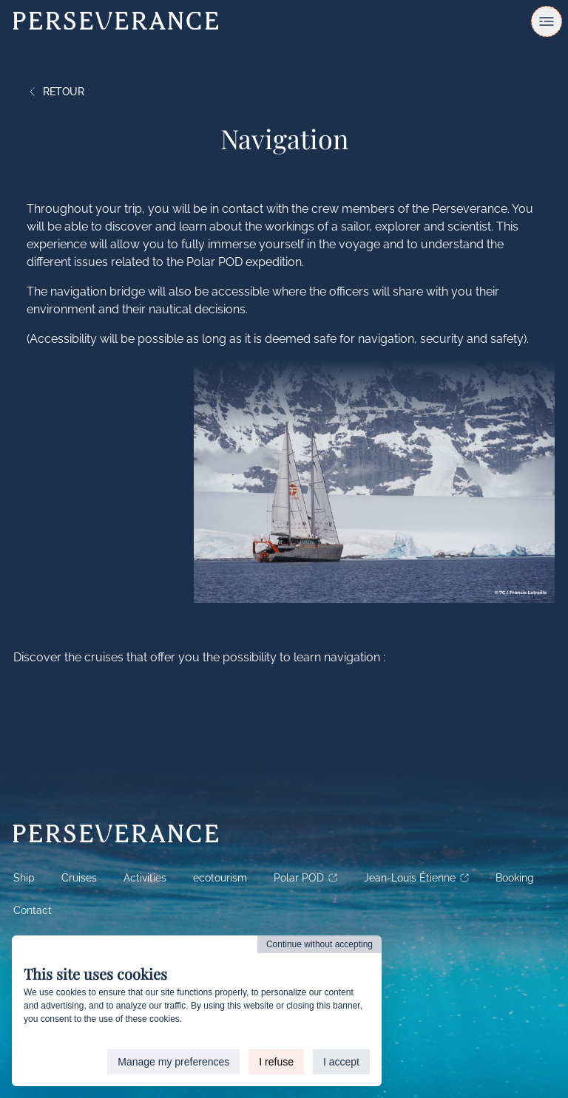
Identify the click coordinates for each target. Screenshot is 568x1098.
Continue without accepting (319, 944)
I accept (341, 1062)
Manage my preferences (173, 1062)
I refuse (276, 1062)
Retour (55, 92)
